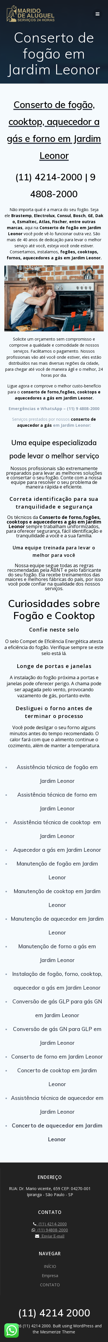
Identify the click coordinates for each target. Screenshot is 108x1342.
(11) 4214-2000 (51, 1224)
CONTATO (50, 1284)
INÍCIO (50, 1266)
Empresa (50, 1275)
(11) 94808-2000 (51, 1230)
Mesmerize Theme (57, 1332)
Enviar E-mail (51, 1236)
